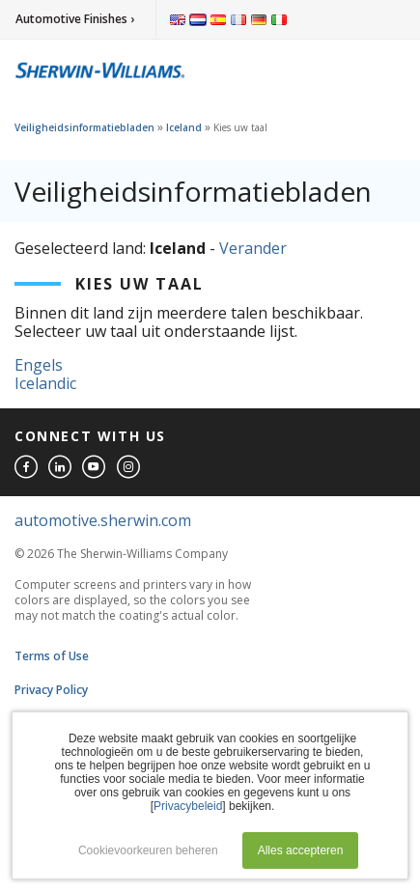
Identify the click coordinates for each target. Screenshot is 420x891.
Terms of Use (51, 656)
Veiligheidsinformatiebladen (84, 127)
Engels (38, 365)
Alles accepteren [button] (301, 850)
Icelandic (45, 383)
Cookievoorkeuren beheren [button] (148, 850)
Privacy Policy (51, 690)
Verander (253, 248)
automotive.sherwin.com (102, 520)
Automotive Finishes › (74, 19)
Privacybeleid (188, 806)
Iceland (184, 127)
